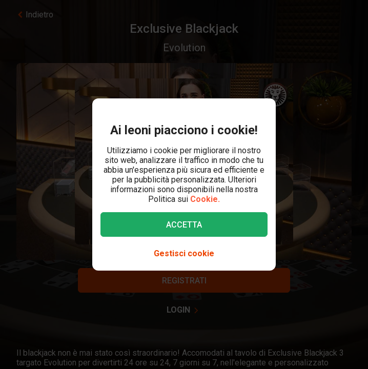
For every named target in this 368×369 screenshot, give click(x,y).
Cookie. (205, 199)
